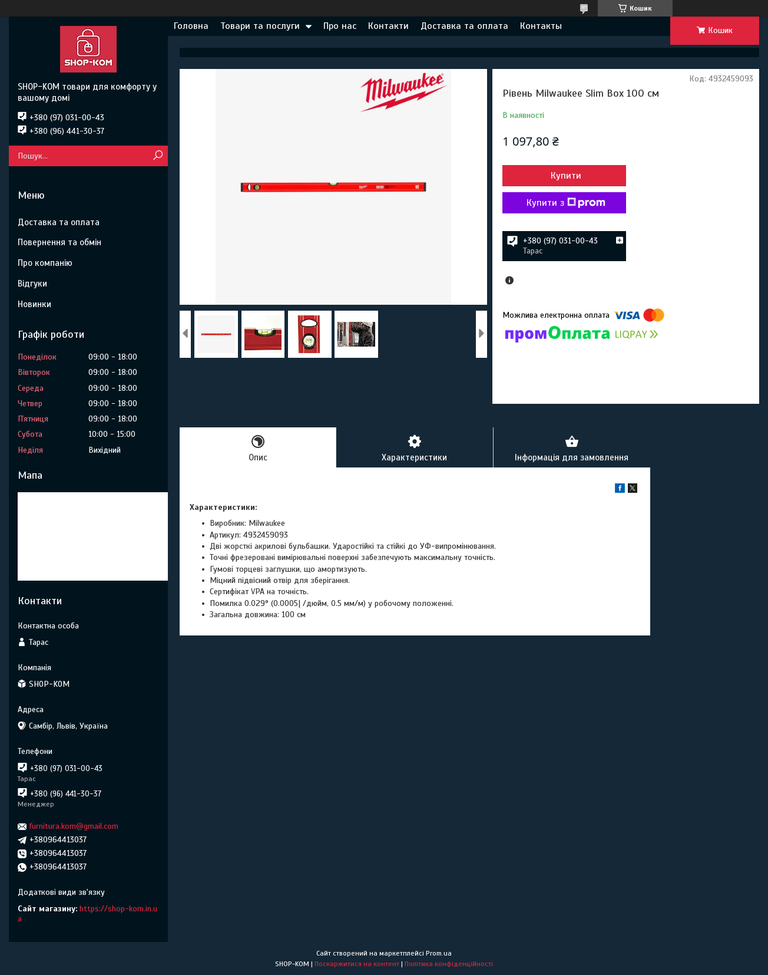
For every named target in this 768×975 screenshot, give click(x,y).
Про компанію (45, 263)
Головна (191, 26)
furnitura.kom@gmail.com (73, 826)
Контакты (541, 26)
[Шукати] (157, 156)
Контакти (388, 26)
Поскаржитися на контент (357, 964)
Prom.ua (439, 953)
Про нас (339, 26)
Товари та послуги (260, 26)
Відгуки (32, 283)
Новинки (34, 304)
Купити (566, 176)
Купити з (566, 203)
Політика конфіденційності (449, 964)
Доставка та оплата (464, 26)
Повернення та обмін (59, 242)
